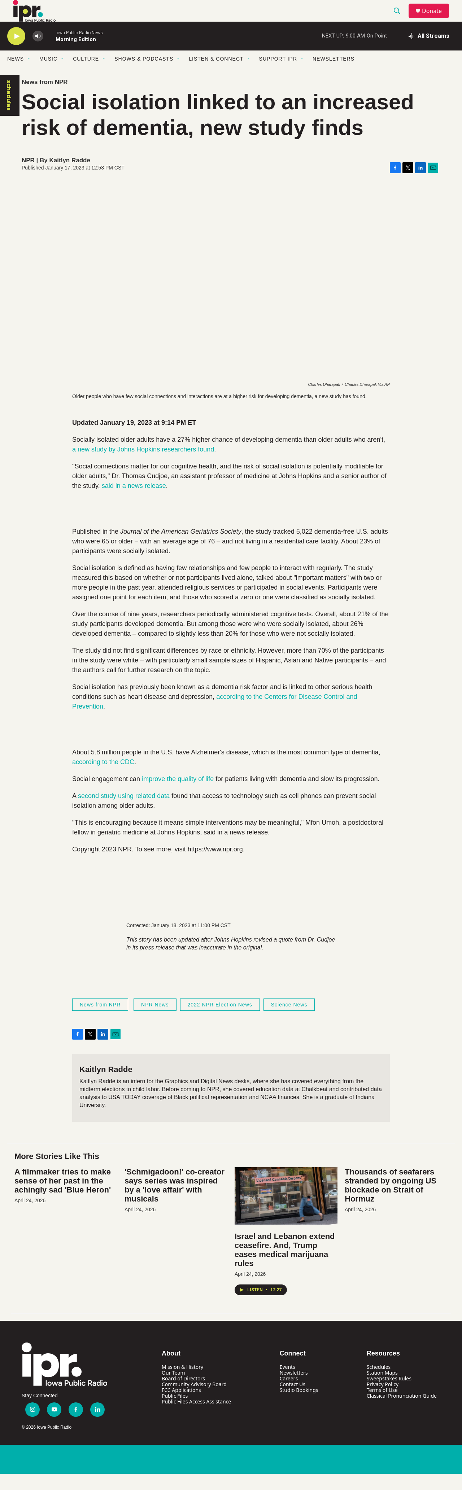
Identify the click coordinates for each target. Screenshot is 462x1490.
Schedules (379, 1383)
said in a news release (134, 502)
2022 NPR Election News (220, 1021)
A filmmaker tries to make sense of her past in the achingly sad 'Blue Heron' (62, 1197)
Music (48, 75)
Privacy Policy (382, 1400)
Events (287, 1383)
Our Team (173, 1388)
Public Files (175, 1412)
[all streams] (429, 52)
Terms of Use (382, 1406)
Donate (436, 19)
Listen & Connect (216, 75)
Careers (289, 1394)
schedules (9, 111)
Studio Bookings (299, 1406)
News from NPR (45, 98)
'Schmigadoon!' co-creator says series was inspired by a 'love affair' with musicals (175, 1201)
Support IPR (278, 75)
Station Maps (382, 1388)
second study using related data (124, 812)
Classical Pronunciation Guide (402, 1412)
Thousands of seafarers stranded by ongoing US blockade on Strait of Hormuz (390, 1201)
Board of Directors (183, 1394)
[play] (16, 52)
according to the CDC (103, 778)
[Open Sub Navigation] (29, 75)
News (15, 75)
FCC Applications (181, 1406)
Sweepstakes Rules (389, 1394)
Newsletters (333, 75)
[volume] (38, 52)
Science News (289, 1021)
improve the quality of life (178, 795)
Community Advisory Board (194, 1400)
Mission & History (182, 1383)
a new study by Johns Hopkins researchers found (143, 465)
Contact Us (292, 1400)
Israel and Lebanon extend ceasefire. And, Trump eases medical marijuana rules (285, 1266)
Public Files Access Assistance (196, 1417)
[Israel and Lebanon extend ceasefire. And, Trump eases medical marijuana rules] (286, 1212)
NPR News (155, 1021)
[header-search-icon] (400, 19)
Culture (86, 75)
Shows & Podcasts (143, 75)
